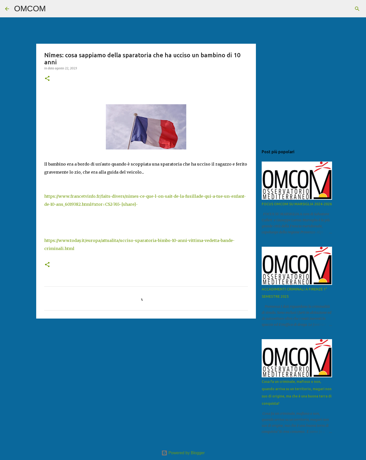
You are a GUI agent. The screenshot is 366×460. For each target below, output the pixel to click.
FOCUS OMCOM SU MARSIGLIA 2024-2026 (297, 204)
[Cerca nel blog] (335, 9)
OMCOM (30, 8)
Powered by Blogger (183, 453)
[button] (47, 78)
